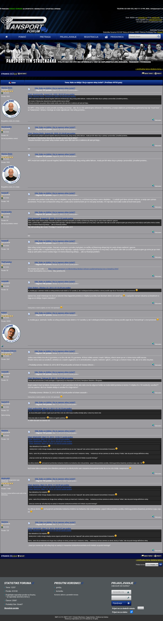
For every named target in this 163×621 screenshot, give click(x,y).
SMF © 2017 (68, 617)
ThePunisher (6, 262)
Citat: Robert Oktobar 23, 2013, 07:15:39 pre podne (49, 288)
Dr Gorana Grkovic (8, 351)
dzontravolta (6, 127)
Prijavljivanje (68, 37)
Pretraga (45, 37)
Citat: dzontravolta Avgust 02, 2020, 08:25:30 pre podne (51, 94)
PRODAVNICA (113, 37)
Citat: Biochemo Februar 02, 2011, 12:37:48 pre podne (50, 378)
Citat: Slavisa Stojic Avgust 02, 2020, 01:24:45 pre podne (52, 96)
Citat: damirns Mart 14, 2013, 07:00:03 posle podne (50, 443)
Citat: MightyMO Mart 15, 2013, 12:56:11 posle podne (50, 437)
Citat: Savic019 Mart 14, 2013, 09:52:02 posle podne (50, 411)
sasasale (5, 281)
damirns (4, 430)
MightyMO (5, 478)
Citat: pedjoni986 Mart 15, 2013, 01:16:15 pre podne (50, 408)
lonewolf (4, 193)
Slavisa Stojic (6, 88)
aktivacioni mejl (155, 20)
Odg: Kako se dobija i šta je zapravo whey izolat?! (55, 88)
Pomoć (22, 37)
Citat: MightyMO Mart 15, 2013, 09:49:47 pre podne (50, 441)
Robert (4, 312)
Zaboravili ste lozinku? (120, 586)
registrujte (155, 17)
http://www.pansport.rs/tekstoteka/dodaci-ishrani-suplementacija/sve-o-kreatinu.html (83, 269)
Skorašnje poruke (11, 608)
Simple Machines (79, 617)
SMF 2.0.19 (59, 617)
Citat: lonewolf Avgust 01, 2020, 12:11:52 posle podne (50, 218)
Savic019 (5, 402)
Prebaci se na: (140, 564)
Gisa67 (160, 32)
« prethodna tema (143, 69)
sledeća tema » (156, 69)
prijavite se (142, 17)
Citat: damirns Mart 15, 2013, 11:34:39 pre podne (48, 439)
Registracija (91, 37)
